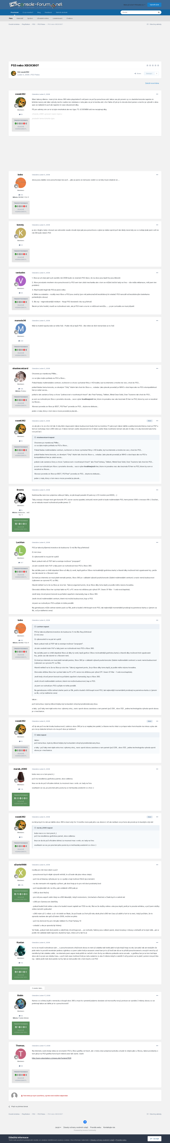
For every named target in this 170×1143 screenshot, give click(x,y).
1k (21, 510)
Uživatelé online (43, 18)
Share (138, 73)
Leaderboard (57, 18)
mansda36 (20, 320)
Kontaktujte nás (109, 1127)
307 (20, 562)
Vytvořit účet (154, 5)
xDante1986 (20, 864)
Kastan (20, 942)
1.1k (21, 963)
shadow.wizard (20, 368)
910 (21, 195)
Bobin (20, 995)
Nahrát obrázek (61, 12)
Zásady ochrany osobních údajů (75, 1127)
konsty (20, 225)
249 (20, 341)
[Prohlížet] (133, 12)
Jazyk (58, 1127)
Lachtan (20, 542)
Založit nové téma (152, 83)
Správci (30, 18)
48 (21, 293)
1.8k (20, 389)
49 (21, 1016)
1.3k (20, 789)
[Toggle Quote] (35, 437)
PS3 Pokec (35, 75)
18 (21, 114)
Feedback (48, 12)
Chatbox (69, 18)
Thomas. (20, 1045)
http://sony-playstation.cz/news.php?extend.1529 (51, 1058)
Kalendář (20, 18)
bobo (20, 174)
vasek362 (24, 72)
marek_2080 (20, 769)
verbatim (20, 272)
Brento (20, 490)
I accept (154, 1139)
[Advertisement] (85, 45)
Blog (39, 12)
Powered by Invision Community (85, 1130)
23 (21, 245)
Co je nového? (28, 12)
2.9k (20, 885)
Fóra (10, 18)
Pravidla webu (95, 1127)
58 (21, 1066)
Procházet (14, 13)
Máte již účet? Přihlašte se (134, 5)
